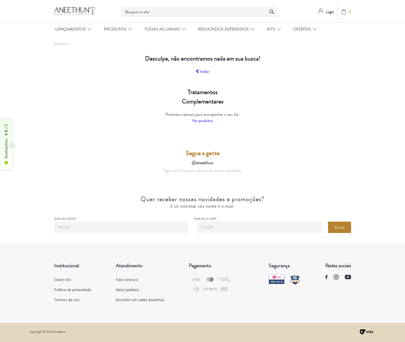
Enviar (339, 227)
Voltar (202, 71)
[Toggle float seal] (12, 146)
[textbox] (198, 12)
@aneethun (202, 162)
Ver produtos (202, 121)
